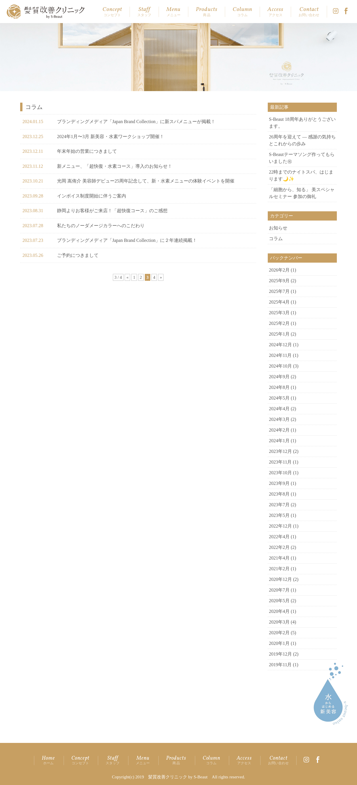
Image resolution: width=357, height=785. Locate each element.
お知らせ (278, 227)
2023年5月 (279, 515)
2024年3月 (279, 419)
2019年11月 (280, 664)
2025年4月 (279, 302)
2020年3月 (279, 622)
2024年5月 (279, 398)
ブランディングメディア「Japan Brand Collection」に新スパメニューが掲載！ (136, 121)
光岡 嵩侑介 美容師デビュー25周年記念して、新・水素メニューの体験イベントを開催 (145, 180)
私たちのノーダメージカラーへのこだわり (101, 225)
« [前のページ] (127, 277)
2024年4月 (279, 408)
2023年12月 (280, 451)
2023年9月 (279, 483)
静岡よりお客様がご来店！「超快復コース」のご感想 (112, 210)
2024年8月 (279, 387)
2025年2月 (279, 323)
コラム (276, 238)
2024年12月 (280, 344)
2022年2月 (279, 547)
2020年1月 (279, 643)
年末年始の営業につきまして (87, 151)
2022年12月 (280, 526)
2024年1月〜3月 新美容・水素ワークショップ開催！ (110, 136)
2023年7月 (279, 504)
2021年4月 (279, 558)
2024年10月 (280, 366)
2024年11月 (280, 355)
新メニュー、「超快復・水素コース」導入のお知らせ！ (114, 166)
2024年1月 (279, 440)
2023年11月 (280, 462)
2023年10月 (280, 472)
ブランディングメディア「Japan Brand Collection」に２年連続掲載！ (127, 240)
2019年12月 (280, 654)
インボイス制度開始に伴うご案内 (91, 195)
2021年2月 (279, 568)
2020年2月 (279, 632)
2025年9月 (279, 280)
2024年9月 (279, 376)
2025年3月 (279, 312)
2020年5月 (279, 600)
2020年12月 (280, 579)
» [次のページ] (161, 277)
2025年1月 (279, 334)
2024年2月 (279, 430)
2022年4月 (279, 536)
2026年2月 (279, 270)
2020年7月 (279, 590)
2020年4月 (279, 611)
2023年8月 (279, 494)
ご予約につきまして (77, 255)
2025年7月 (279, 291)
